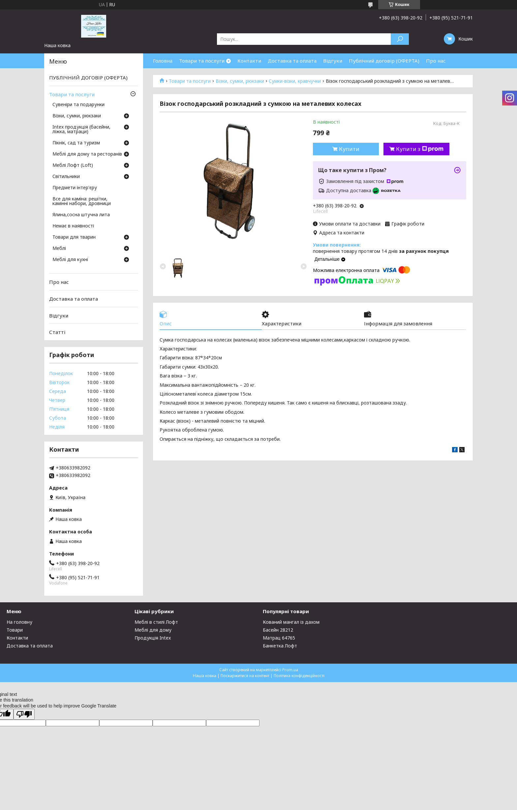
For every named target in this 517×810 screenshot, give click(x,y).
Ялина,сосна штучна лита (81, 215)
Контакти (249, 60)
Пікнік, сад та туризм (76, 143)
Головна (162, 60)
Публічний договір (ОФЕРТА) (384, 60)
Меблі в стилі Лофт (156, 622)
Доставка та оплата (292, 60)
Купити (349, 149)
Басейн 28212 (278, 630)
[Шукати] (400, 39)
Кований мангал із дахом (291, 622)
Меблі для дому (153, 630)
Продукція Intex (153, 638)
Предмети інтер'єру (74, 188)
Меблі (59, 248)
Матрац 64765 (279, 638)
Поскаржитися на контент (245, 675)
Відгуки (332, 60)
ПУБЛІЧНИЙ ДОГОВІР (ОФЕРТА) (88, 77)
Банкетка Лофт (280, 646)
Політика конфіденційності (299, 675)
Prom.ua (290, 670)
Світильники (66, 176)
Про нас (436, 60)
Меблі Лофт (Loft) (72, 165)
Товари (15, 630)
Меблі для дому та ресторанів (87, 154)
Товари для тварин (74, 237)
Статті (57, 332)
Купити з (419, 149)
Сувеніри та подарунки (78, 104)
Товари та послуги (202, 60)
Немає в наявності (73, 226)
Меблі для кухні (70, 259)
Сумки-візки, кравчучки (295, 81)
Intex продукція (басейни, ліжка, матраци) (81, 130)
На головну (19, 622)
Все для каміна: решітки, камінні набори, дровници (81, 201)
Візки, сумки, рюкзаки (240, 81)
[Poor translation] (24, 714)
